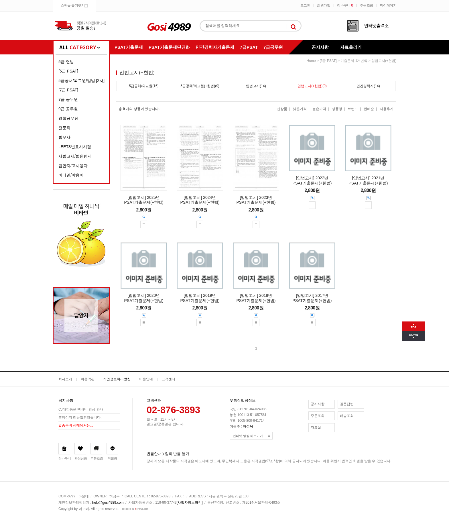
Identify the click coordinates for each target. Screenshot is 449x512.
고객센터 (168, 379)
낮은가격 (300, 109)
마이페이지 (388, 5)
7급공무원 (273, 47)
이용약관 (87, 379)
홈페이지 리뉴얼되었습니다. (80, 418)
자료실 (316, 427)
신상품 (282, 109)
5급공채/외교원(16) (143, 86)
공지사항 (320, 47)
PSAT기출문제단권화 (169, 47)
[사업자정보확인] (190, 503)
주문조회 (366, 5)
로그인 (305, 5)
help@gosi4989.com (108, 503)
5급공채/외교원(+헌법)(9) (199, 86)
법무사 (64, 137)
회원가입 (323, 5)
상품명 (337, 109)
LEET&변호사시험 (74, 146)
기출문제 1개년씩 (353, 61)
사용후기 (386, 109)
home (311, 61)
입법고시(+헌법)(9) (312, 86)
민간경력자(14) (368, 86)
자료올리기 (351, 47)
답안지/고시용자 (73, 165)
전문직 (64, 127)
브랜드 (353, 109)
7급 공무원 (68, 99)
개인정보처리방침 (117, 379)
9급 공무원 (68, 109)
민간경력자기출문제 (215, 47)
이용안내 (146, 379)
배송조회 (347, 416)
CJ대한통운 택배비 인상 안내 (80, 410)
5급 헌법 (66, 61)
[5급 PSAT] (68, 71)
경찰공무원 (68, 118)
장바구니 (345, 5)
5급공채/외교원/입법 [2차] (81, 80)
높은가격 (319, 109)
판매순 (369, 109)
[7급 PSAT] (68, 90)
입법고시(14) (256, 86)
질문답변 (347, 404)
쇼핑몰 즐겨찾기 (72, 5)
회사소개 (65, 379)
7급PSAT (249, 47)
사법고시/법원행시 (75, 156)
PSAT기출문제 (129, 47)
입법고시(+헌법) (383, 61)
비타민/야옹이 (71, 175)
